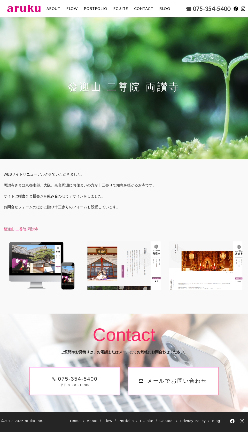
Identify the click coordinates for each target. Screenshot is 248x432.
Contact (143, 8)
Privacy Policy (193, 421)
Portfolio (95, 8)
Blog (216, 421)
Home (75, 421)
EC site (120, 8)
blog (164, 8)
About (53, 8)
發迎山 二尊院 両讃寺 (21, 229)
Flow (72, 8)
